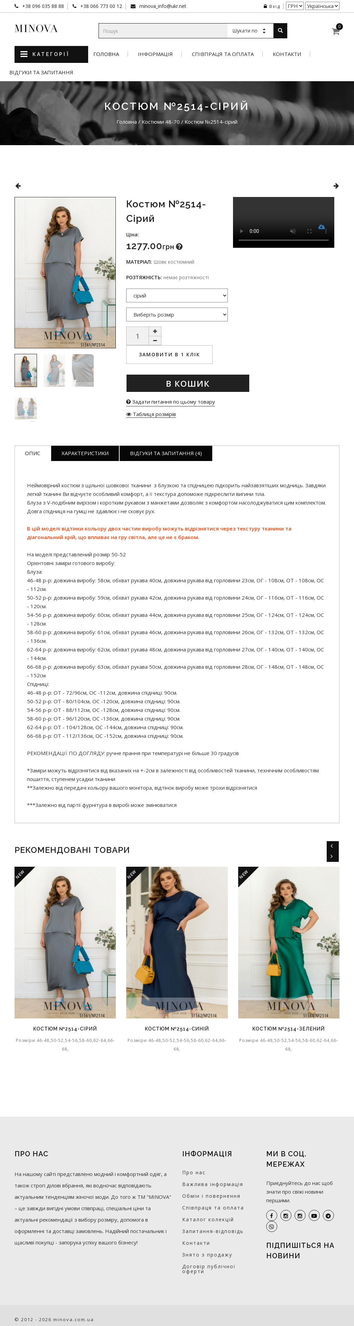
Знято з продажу (207, 1254)
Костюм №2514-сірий (65, 1029)
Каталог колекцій (208, 1219)
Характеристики (85, 453)
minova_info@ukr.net (162, 6)
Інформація (155, 54)
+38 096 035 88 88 (42, 6)
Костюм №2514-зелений (288, 1029)
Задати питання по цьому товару (170, 401)
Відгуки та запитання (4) (166, 453)
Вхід (272, 6)
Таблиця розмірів (151, 414)
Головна (106, 54)
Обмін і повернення (211, 1196)
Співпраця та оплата (223, 54)
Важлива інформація (212, 1184)
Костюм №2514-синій (177, 1029)
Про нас (194, 1172)
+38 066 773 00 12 (100, 6)
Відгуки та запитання (41, 72)
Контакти (287, 54)
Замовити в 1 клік (169, 354)
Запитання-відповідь (213, 1231)
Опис (32, 453)
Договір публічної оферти (209, 1269)
